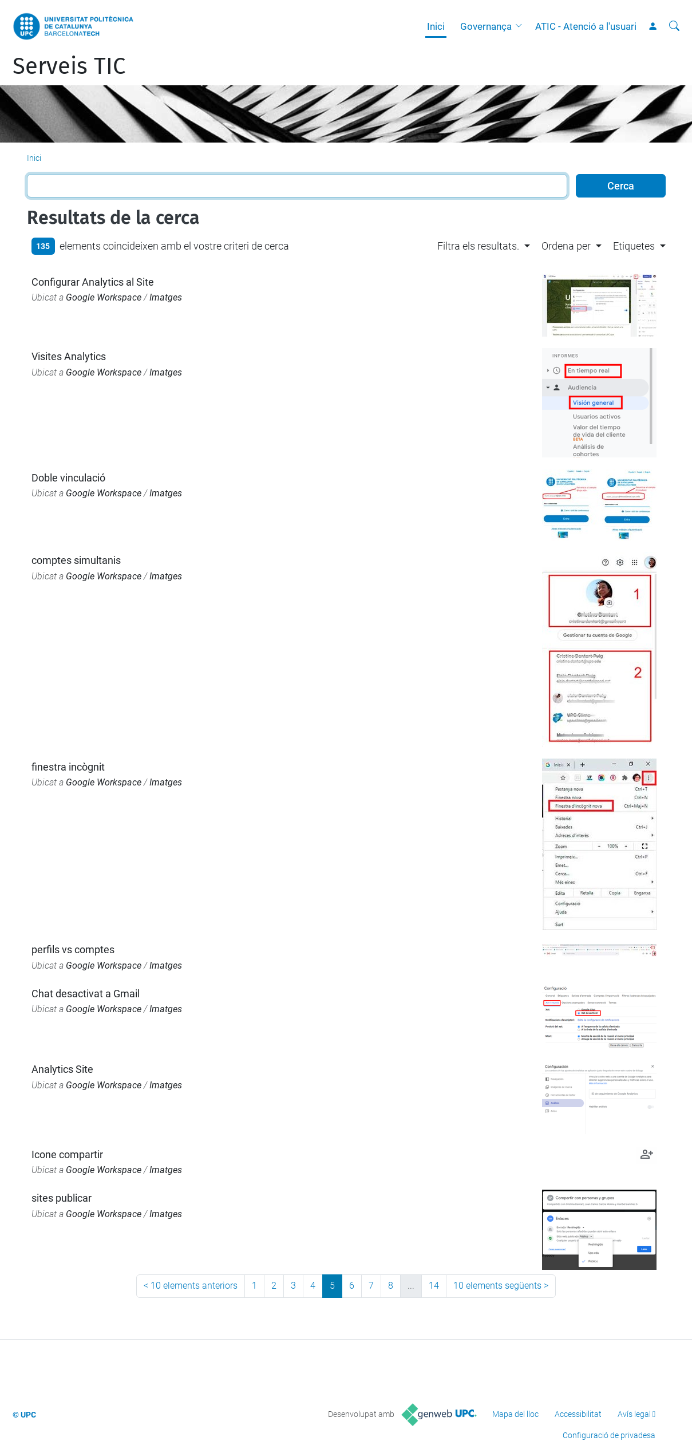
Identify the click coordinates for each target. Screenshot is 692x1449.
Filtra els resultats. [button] (478, 246)
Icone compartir (67, 1154)
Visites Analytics (68, 356)
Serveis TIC (69, 66)
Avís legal (634, 1414)
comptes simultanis (76, 560)
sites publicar (61, 1198)
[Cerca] (674, 26)
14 (434, 1285)
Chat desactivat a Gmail (85, 994)
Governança (486, 26)
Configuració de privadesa (609, 1435)
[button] (521, 26)
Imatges (165, 297)
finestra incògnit (68, 767)
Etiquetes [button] (634, 246)
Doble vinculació (68, 478)
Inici (436, 26)
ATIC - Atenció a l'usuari (585, 26)
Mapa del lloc (515, 1414)
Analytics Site (62, 1069)
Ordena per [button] (566, 246)
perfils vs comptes (72, 949)
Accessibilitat (578, 1414)
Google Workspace (103, 297)
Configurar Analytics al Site (92, 282)
